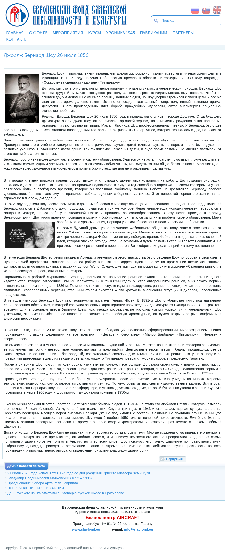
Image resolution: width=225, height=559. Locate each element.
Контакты (16, 39)
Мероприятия (68, 33)
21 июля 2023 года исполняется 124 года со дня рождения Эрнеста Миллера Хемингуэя (78, 473)
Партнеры (183, 33)
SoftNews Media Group (142, 535)
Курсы (94, 33)
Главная (15, 33)
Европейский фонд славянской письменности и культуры (66, 14)
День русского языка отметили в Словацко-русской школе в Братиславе (65, 493)
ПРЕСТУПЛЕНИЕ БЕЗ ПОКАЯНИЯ (35, 488)
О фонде (38, 33)
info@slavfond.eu (138, 529)
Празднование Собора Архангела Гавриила (42, 483)
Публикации (153, 33)
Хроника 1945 (120, 33)
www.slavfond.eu (86, 529)
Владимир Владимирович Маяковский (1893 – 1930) (49, 478)
